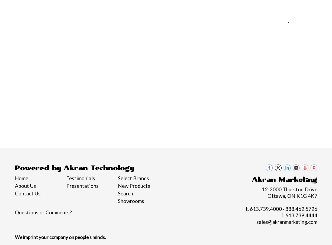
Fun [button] (174, 59)
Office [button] (253, 59)
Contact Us (148, 7)
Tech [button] (276, 59)
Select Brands (133, 178)
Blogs (125, 7)
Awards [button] (96, 59)
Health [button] (228, 59)
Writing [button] (300, 59)
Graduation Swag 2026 (15, 62)
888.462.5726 (308, 22)
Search (125, 193)
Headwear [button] (199, 59)
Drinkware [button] (148, 59)
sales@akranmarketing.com (293, 28)
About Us (25, 186)
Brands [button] (42, 59)
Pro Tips (72, 7)
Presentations (82, 186)
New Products (134, 186)
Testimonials (80, 178)
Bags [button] (120, 59)
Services (49, 7)
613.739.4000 (269, 22)
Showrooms (131, 201)
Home (11, 7)
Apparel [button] (69, 59)
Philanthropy (100, 7)
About (29, 7)
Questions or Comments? (43, 212)
